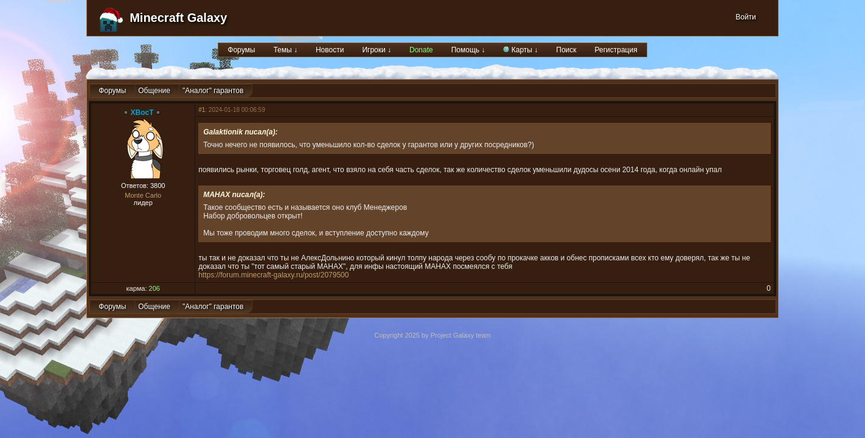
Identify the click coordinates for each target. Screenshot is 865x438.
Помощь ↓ (468, 50)
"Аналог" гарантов (213, 90)
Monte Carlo (143, 195)
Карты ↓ (520, 50)
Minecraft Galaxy (178, 17)
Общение (154, 90)
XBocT (142, 112)
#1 (201, 109)
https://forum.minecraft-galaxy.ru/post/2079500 (273, 275)
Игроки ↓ (376, 50)
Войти (745, 17)
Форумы (241, 50)
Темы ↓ (285, 50)
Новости (330, 50)
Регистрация (616, 50)
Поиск (566, 50)
